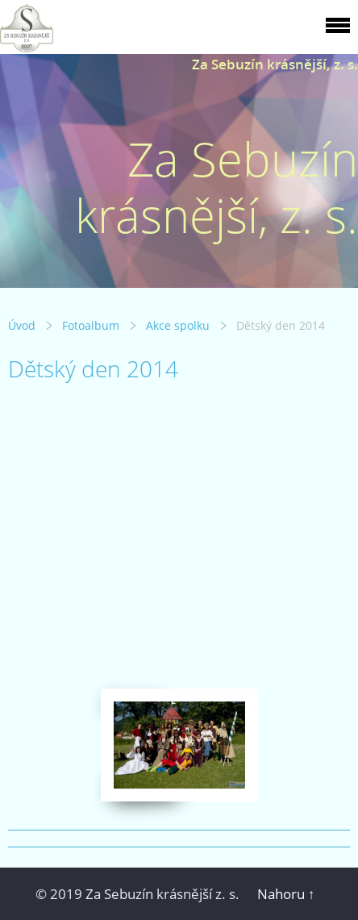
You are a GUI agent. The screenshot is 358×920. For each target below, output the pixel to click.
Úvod (21, 325)
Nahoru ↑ (286, 894)
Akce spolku (178, 325)
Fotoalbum (90, 325)
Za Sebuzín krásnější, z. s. (275, 64)
